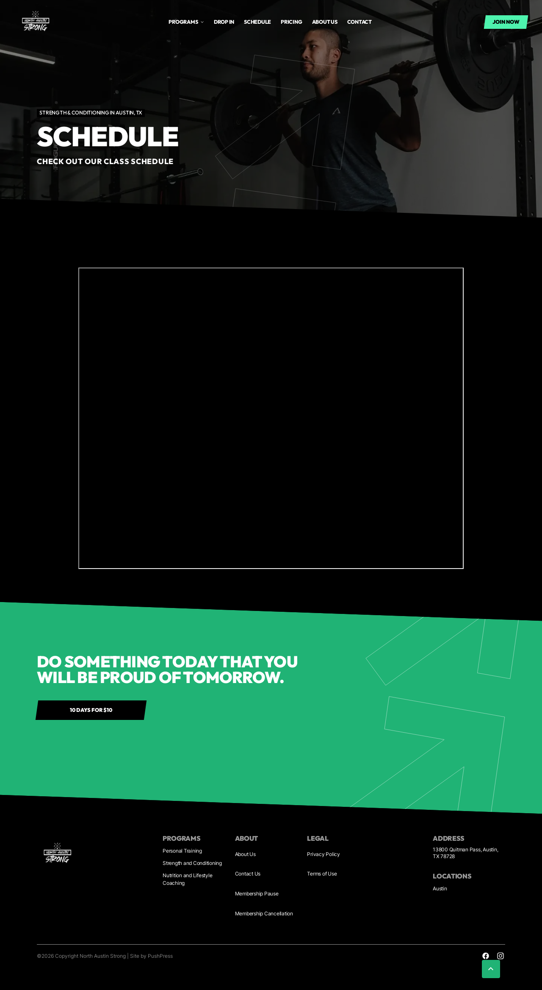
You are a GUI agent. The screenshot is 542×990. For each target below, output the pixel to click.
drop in (224, 22)
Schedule (257, 22)
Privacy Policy (323, 854)
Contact (359, 22)
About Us (245, 854)
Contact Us (248, 873)
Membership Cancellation (264, 913)
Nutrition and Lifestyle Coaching (187, 879)
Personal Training (182, 851)
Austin (440, 888)
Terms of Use (322, 873)
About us (324, 22)
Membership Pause (257, 893)
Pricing (291, 22)
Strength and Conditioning (192, 863)
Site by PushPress (151, 956)
